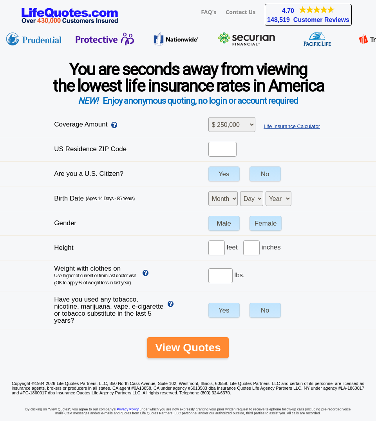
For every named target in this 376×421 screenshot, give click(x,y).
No (265, 174)
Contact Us (240, 12)
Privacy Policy (128, 409)
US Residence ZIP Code (90, 149)
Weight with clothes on (95, 275)
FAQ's (208, 12)
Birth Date (94, 198)
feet (231, 247)
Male (224, 223)
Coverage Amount (80, 124)
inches (271, 247)
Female (266, 223)
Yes (224, 174)
